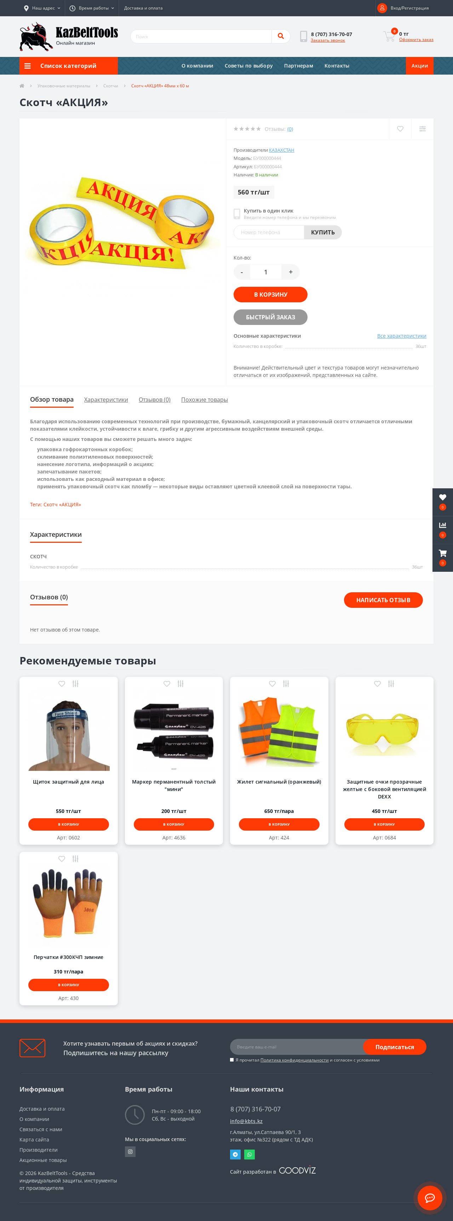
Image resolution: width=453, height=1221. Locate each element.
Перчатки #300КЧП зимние (69, 957)
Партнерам (298, 65)
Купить (323, 232)
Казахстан (281, 150)
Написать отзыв (383, 600)
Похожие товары (204, 399)
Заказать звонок (328, 40)
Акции (420, 65)
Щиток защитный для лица (68, 781)
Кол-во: (242, 257)
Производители (38, 1149)
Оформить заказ (416, 39)
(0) (290, 129)
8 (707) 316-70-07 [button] (255, 1109)
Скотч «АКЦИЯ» (62, 504)
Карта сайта (34, 1139)
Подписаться (394, 1047)
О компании (197, 65)
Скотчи (110, 86)
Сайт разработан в (273, 1171)
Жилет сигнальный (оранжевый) (279, 781)
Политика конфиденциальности (294, 1060)
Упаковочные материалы (64, 86)
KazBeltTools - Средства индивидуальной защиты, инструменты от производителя (68, 1180)
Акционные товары (43, 1160)
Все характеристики (401, 335)
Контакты (337, 65)
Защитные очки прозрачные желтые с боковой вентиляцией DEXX (384, 789)
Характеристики (106, 399)
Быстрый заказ (270, 317)
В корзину (270, 294)
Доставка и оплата (143, 8)
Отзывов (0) (155, 399)
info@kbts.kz (246, 1121)
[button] (42, 8)
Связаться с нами (40, 1129)
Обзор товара (52, 399)
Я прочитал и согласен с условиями (308, 1060)
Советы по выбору (249, 65)
